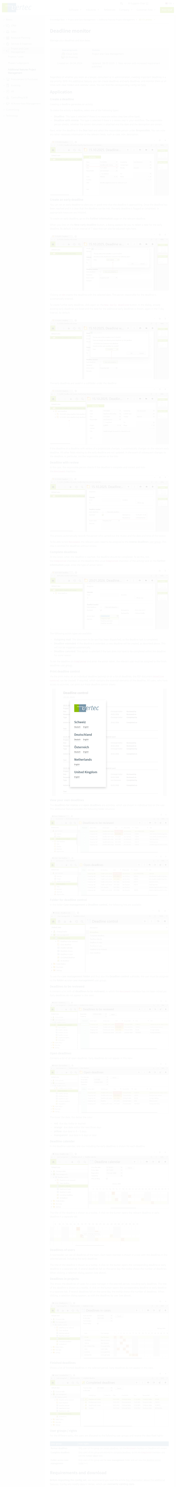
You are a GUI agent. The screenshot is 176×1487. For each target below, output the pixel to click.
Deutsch (77, 727)
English (86, 727)
